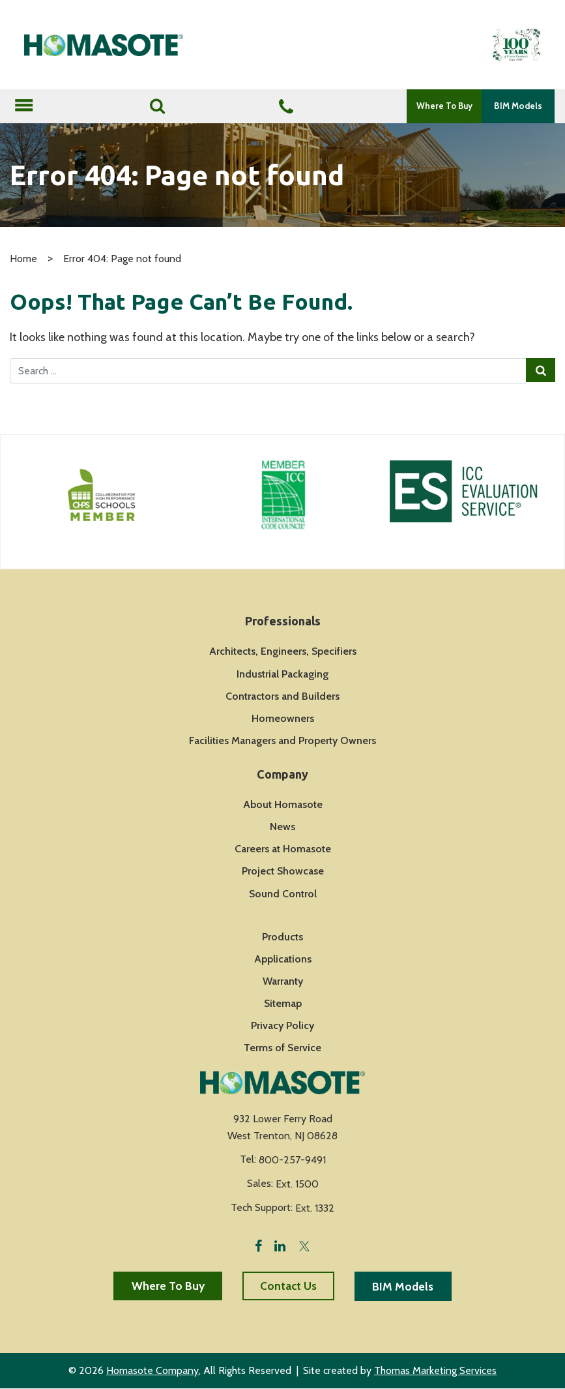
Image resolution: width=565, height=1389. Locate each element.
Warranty (283, 981)
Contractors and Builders (282, 696)
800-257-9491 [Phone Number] (292, 1160)
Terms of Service (282, 1048)
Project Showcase (283, 871)
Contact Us (288, 1286)
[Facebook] (258, 1245)
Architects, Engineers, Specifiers (282, 652)
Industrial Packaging (282, 674)
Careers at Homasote (283, 849)
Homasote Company (152, 1372)
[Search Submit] (540, 370)
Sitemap (283, 1004)
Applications (282, 959)
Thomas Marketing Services (435, 1372)
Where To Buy (442, 105)
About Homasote (283, 805)
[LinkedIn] (279, 1245)
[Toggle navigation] (23, 106)
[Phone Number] (283, 107)
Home (23, 258)
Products (282, 937)
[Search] (156, 106)
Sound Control (283, 894)
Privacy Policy (282, 1026)
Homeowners (283, 718)
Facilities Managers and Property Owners (282, 740)
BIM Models (517, 105)
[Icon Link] (101, 495)
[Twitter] (304, 1245)
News (282, 827)
